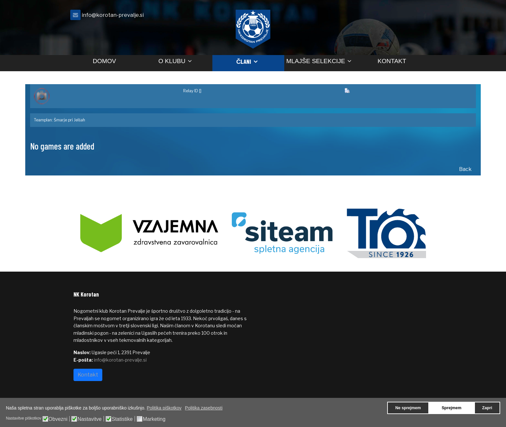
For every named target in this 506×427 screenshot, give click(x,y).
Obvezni (58, 419)
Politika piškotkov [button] (164, 407)
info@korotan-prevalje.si (113, 15)
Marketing (154, 419)
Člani (244, 61)
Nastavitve (89, 419)
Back (465, 169)
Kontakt (391, 61)
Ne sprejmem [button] (408, 408)
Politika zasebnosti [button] (203, 407)
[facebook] (424, 17)
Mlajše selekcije (315, 61)
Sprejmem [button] (451, 408)
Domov (104, 61)
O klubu (171, 61)
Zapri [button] (487, 408)
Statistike (122, 419)
